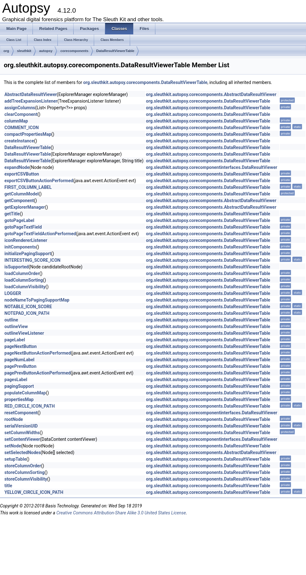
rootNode (13, 419)
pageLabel (14, 339)
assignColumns (19, 107)
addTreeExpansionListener (30, 101)
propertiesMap (18, 399)
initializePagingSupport (27, 253)
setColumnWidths (22, 432)
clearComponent (20, 114)
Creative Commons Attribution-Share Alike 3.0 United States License (121, 512)
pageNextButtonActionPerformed (37, 353)
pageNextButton (20, 346)
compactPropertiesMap (27, 134)
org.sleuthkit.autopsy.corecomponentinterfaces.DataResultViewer (211, 167)
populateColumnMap (25, 392)
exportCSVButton (21, 174)
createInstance (19, 140)
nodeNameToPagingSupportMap (36, 299)
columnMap (16, 120)
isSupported (16, 266)
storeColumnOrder (22, 465)
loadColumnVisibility (24, 286)
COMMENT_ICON (21, 127)
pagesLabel (15, 379)
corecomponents (74, 51)
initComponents (20, 246)
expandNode (16, 167)
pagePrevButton (20, 366)
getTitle (12, 213)
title (8, 485)
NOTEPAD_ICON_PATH (26, 313)
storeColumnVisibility (25, 479)
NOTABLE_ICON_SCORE (28, 306)
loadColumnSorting (23, 280)
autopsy (45, 51)
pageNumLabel (19, 359)
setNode (12, 445)
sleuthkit (24, 51)
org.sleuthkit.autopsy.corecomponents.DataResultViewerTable (145, 82)
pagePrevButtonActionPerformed (37, 372)
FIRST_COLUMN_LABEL (28, 187)
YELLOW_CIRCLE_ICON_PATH (33, 492)
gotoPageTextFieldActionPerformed (40, 233)
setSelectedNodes (22, 452)
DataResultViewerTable (115, 51)
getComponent (19, 200)
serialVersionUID (21, 425)
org (6, 51)
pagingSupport (19, 386)
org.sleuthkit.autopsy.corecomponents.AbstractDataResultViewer (211, 94)
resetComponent (21, 412)
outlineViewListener (24, 333)
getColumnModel (21, 193)
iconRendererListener (25, 240)
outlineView (16, 326)
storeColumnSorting (24, 472)
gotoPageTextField (23, 227)
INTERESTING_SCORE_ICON (32, 260)
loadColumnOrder (21, 273)
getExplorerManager (24, 207)
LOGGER (12, 293)
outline (11, 319)
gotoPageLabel (19, 220)
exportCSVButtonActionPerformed (38, 180)
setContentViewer (22, 439)
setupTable (15, 459)
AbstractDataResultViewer (30, 94)
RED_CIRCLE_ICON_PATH (29, 406)
